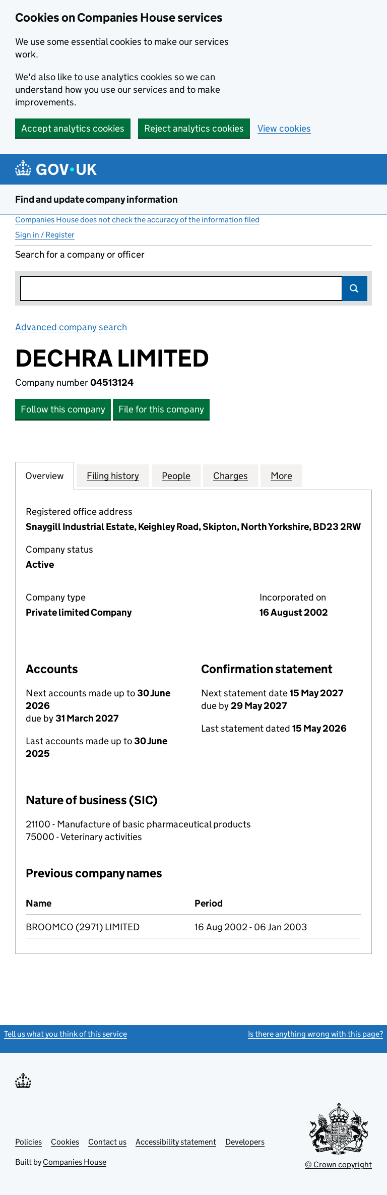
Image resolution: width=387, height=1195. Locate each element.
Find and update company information (96, 199)
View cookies (284, 128)
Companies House (74, 1162)
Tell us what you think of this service (65, 1034)
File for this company (161, 409)
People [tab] (176, 475)
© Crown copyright (338, 1164)
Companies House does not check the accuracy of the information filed (137, 219)
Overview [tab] (44, 475)
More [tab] (281, 475)
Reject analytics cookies (194, 128)
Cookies (65, 1142)
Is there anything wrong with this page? (315, 1034)
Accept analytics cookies (72, 128)
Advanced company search (71, 327)
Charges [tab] (230, 475)
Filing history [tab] (113, 475)
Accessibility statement (176, 1142)
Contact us (107, 1142)
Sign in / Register (45, 235)
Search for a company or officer (80, 254)
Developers (245, 1142)
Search (354, 288)
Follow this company (63, 409)
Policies (28, 1142)
